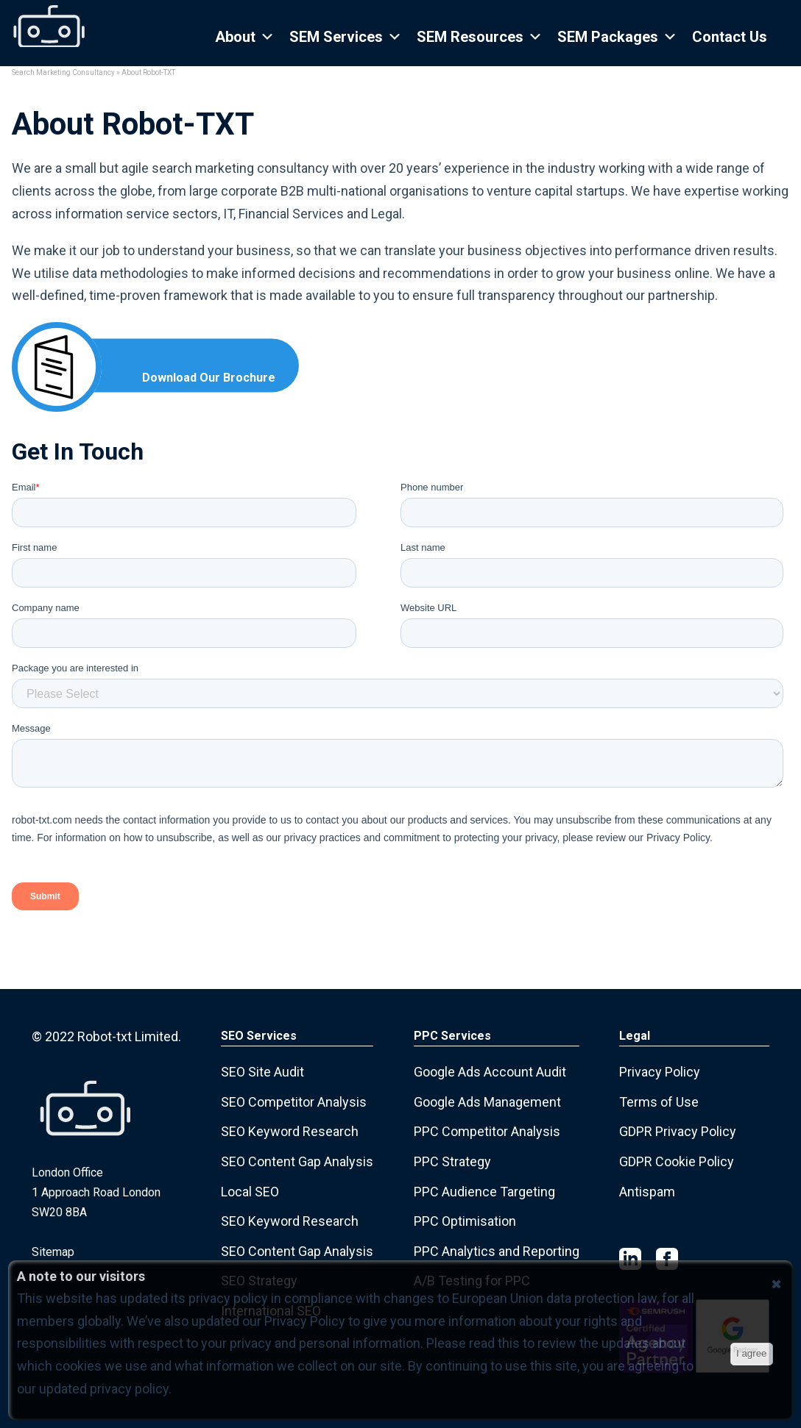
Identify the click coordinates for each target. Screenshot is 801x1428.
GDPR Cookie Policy (676, 1161)
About (245, 37)
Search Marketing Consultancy (63, 72)
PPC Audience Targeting (484, 1191)
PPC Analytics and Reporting (496, 1251)
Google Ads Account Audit (490, 1071)
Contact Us (729, 37)
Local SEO (250, 1191)
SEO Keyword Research (290, 1131)
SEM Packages (617, 37)
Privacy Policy (659, 1071)
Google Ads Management (487, 1102)
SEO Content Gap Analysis (297, 1161)
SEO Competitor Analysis (294, 1102)
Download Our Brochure (208, 378)
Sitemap (53, 1252)
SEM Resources (480, 37)
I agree (751, 1353)
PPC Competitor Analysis (487, 1131)
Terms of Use (659, 1102)
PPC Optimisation (465, 1221)
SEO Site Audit (262, 1071)
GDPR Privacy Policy (677, 1131)
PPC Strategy (452, 1161)
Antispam (647, 1191)
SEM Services (345, 37)
